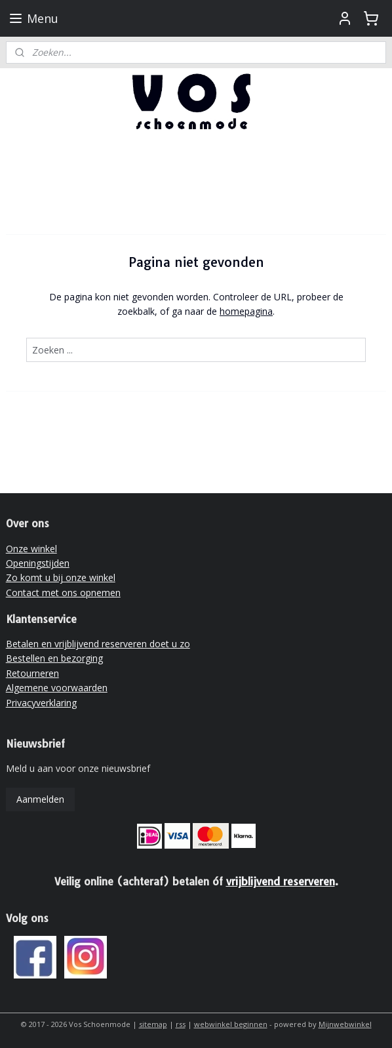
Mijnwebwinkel (345, 1024)
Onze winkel (31, 548)
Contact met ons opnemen (63, 592)
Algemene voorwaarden (57, 687)
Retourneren (32, 673)
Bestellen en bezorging (54, 658)
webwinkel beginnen (230, 1024)
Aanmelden (40, 799)
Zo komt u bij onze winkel (60, 577)
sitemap (153, 1024)
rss (181, 1024)
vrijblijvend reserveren (280, 881)
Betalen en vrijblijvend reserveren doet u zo (98, 643)
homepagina (246, 312)
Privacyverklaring (41, 702)
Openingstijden (37, 563)
